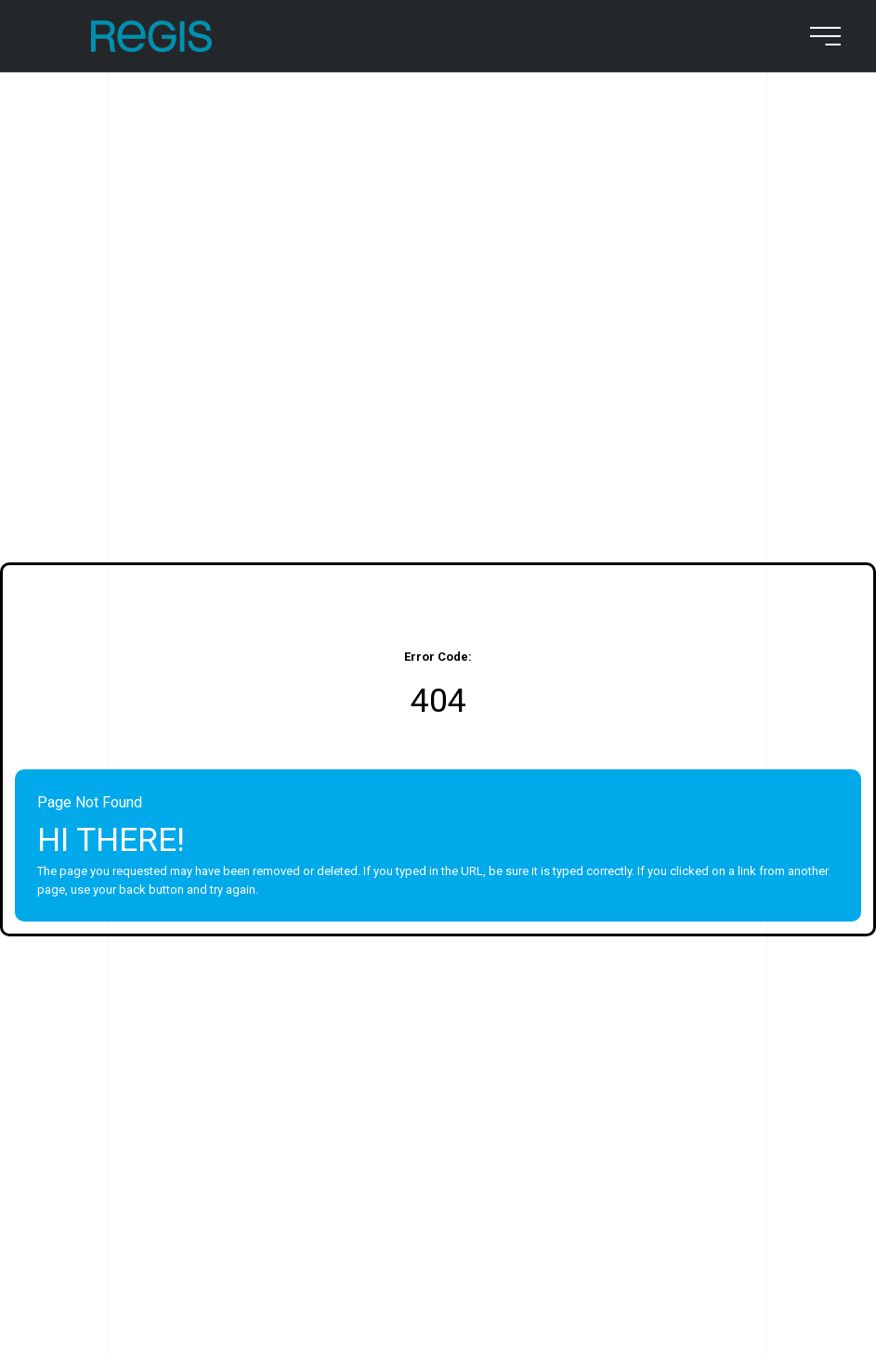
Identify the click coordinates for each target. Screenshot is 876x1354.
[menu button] (822, 36)
